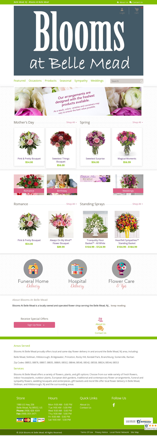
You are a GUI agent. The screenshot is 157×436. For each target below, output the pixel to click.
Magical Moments (127, 159)
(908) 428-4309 (32, 411)
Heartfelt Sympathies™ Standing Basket (127, 243)
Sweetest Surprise (95, 159)
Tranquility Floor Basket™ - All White (95, 243)
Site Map (135, 433)
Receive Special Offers (34, 320)
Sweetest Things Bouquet (60, 160)
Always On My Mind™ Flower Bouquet (61, 243)
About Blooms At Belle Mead (30, 300)
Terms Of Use (86, 433)
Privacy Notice (101, 433)
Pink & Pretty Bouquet (28, 159)
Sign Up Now (34, 325)
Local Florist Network (119, 433)
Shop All (71, 122)
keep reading (118, 306)
